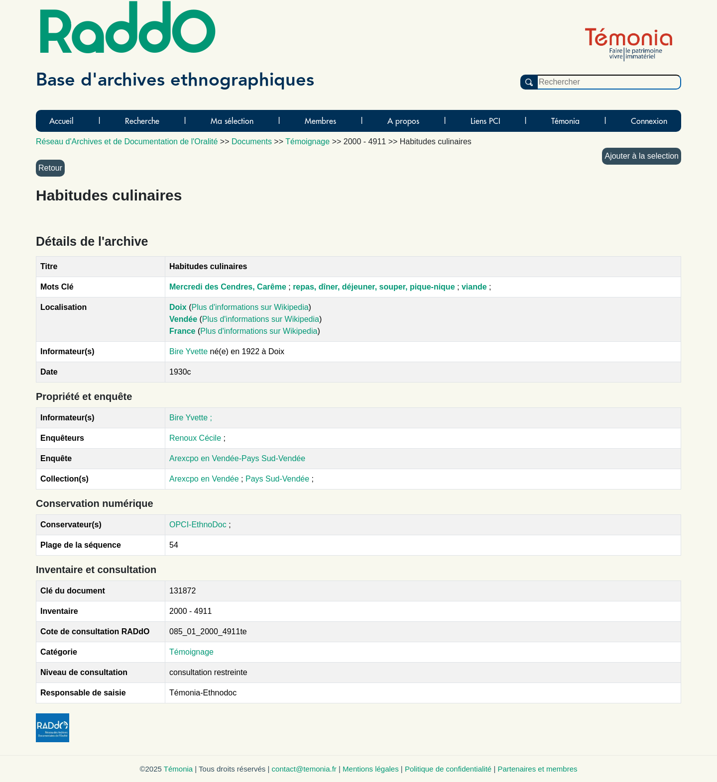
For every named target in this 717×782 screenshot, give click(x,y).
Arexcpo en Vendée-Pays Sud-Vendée (237, 458)
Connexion (649, 121)
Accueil (61, 121)
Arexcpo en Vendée (205, 479)
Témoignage (191, 652)
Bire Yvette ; (190, 417)
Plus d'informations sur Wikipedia (249, 307)
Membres (320, 121)
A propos (403, 121)
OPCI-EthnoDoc (198, 524)
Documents (252, 141)
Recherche (142, 121)
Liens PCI (485, 121)
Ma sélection (232, 121)
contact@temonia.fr (304, 769)
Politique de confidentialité (448, 769)
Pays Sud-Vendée (278, 479)
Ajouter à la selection (641, 156)
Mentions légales (371, 769)
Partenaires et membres (537, 769)
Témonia (565, 121)
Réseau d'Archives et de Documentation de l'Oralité (127, 141)
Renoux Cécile (195, 438)
